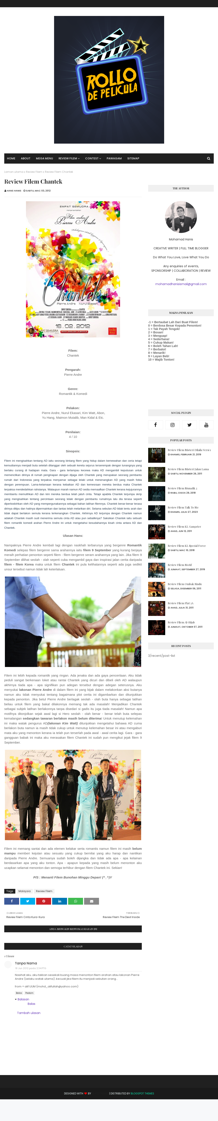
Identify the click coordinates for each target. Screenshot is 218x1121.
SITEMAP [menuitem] (133, 158)
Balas (19, 993)
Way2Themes (100, 1093)
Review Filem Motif (180, 565)
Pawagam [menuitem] (114, 158)
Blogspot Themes (142, 1093)
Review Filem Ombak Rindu (185, 584)
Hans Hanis (14, 190)
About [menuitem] (25, 158)
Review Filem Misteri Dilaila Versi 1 (189, 450)
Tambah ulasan (28, 1013)
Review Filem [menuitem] (68, 158)
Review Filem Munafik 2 (182, 488)
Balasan (23, 999)
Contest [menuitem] (92, 158)
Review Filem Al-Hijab (181, 622)
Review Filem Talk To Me (183, 507)
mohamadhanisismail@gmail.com (181, 284)
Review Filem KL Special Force (187, 545)
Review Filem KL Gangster (184, 526)
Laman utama (13, 172)
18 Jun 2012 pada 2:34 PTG (30, 968)
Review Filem (34, 172)
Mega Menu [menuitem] (44, 158)
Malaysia (25, 891)
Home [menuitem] (11, 158)
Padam (29, 993)
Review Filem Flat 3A (180, 603)
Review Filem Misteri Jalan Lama (188, 469)
